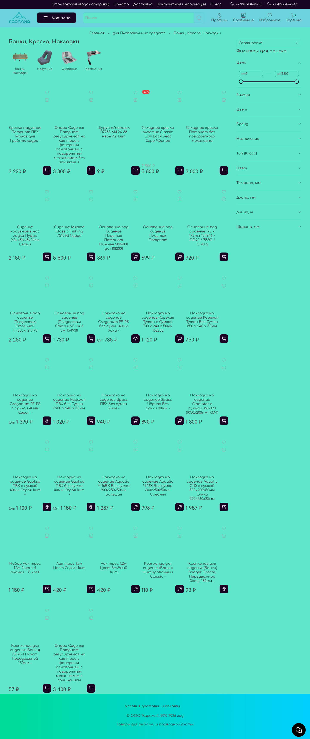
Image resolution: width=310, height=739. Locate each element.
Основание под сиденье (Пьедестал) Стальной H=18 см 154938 (69, 321)
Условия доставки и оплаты (152, 706)
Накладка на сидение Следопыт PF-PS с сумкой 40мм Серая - (25, 404)
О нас (216, 4)
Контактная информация (181, 4)
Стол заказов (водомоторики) (80, 4)
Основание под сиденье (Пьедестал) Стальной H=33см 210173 (25, 321)
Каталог (56, 17)
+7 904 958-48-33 (245, 4)
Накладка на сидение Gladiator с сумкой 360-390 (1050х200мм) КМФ (202, 404)
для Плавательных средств (139, 33)
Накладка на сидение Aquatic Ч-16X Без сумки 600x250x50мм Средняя (157, 485)
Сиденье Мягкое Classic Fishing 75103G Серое (69, 231)
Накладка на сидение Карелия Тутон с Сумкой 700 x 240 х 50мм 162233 (158, 321)
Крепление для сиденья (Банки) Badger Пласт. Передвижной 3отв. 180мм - (202, 572)
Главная (97, 33)
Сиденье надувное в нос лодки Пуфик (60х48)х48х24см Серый (25, 235)
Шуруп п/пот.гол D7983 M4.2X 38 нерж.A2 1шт (114, 132)
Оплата (121, 4)
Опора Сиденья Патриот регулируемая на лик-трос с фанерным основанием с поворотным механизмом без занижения (69, 145)
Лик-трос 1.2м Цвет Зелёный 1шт (113, 568)
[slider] (241, 81)
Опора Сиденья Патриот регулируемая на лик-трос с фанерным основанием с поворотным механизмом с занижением (69, 663)
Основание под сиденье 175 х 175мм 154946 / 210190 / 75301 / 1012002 (202, 235)
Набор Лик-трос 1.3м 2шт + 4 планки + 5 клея (25, 568)
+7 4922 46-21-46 (282, 4)
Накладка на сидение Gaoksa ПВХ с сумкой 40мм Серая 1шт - (25, 485)
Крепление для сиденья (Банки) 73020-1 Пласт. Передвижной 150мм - (25, 654)
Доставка (142, 4)
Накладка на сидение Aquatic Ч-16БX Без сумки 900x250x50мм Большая (114, 485)
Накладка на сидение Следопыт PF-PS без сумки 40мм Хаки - (113, 321)
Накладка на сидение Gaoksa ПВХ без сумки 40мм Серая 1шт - (69, 485)
